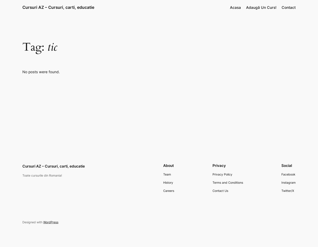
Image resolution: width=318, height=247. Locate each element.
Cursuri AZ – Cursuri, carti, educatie (58, 7)
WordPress (50, 222)
